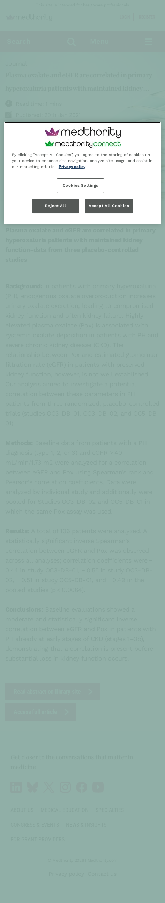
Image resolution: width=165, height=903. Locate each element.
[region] (82, 173)
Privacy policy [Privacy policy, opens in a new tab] (72, 166)
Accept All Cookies (109, 205)
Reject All (55, 205)
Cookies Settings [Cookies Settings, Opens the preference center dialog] (80, 185)
